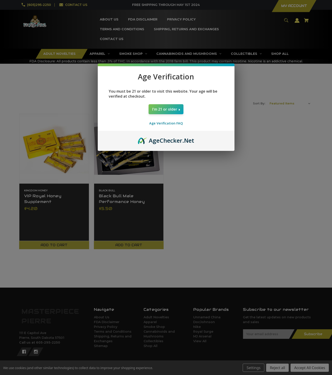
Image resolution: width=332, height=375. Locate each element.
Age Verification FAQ (166, 123)
